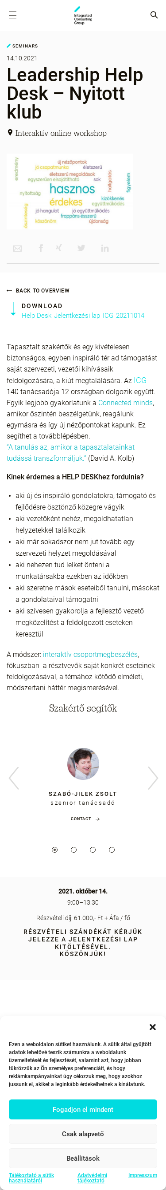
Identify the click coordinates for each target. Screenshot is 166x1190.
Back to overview (38, 290)
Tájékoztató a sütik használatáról (31, 1178)
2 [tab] (73, 849)
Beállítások (83, 1158)
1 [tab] (54, 849)
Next (152, 779)
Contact (81, 819)
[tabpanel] (83, 782)
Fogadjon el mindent (83, 1110)
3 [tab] (92, 849)
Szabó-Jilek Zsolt (83, 794)
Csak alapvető (83, 1134)
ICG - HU (83, 15)
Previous (13, 779)
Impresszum (142, 1175)
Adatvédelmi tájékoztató (92, 1178)
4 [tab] (111, 849)
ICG (140, 380)
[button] (152, 1027)
